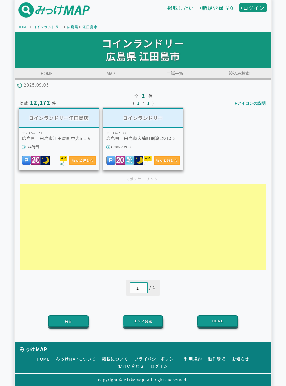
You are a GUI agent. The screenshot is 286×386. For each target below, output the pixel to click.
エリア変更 (143, 321)
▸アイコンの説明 (250, 103)
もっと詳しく (82, 160)
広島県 (72, 26)
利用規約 (193, 359)
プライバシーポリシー (156, 359)
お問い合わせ (131, 366)
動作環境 (216, 359)
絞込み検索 (239, 73)
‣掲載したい (179, 7)
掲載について (115, 359)
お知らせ (240, 359)
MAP (111, 73)
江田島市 (90, 26)
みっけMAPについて (76, 359)
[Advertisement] (143, 227)
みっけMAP (33, 349)
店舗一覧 (174, 73)
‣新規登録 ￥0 (216, 7)
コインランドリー (48, 26)
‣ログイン (253, 7)
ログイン (159, 366)
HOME (23, 26)
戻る (68, 321)
